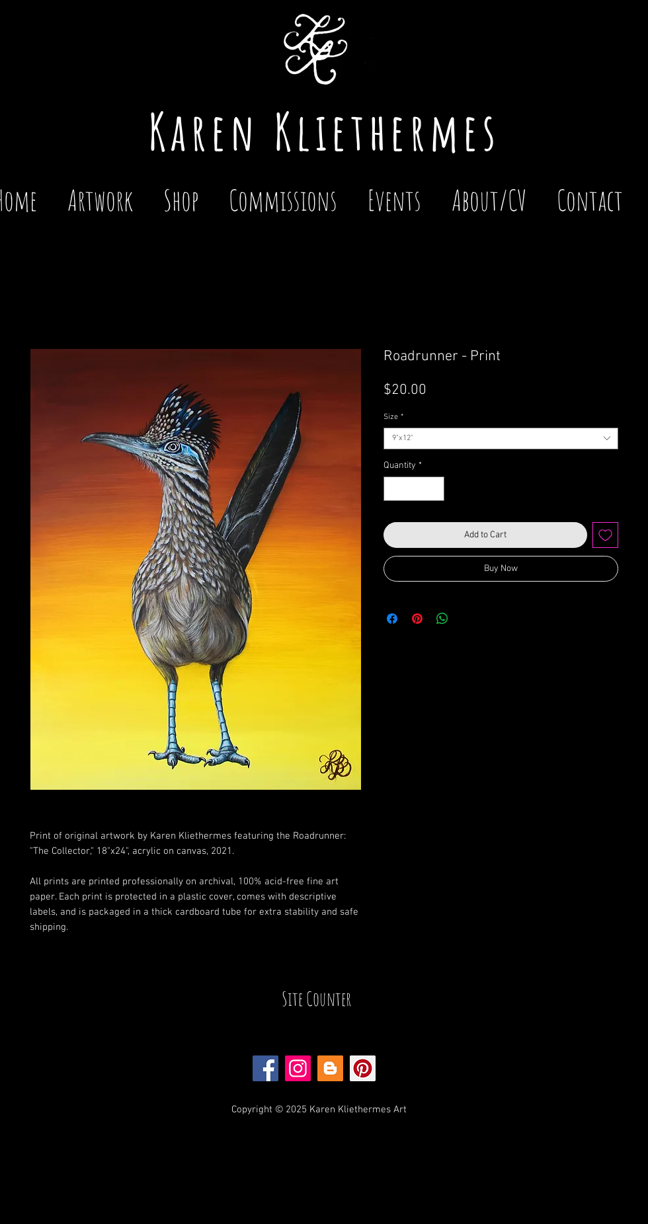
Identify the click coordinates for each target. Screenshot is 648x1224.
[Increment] (434, 488)
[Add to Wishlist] (605, 535)
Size (393, 417)
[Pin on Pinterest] (417, 619)
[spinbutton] (414, 488)
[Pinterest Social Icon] (363, 1068)
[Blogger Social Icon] (330, 1068)
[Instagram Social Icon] (298, 1068)
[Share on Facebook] (392, 619)
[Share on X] (467, 619)
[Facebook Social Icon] (265, 1068)
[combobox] (501, 438)
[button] (394, 194)
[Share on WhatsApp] (442, 619)
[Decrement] (393, 488)
